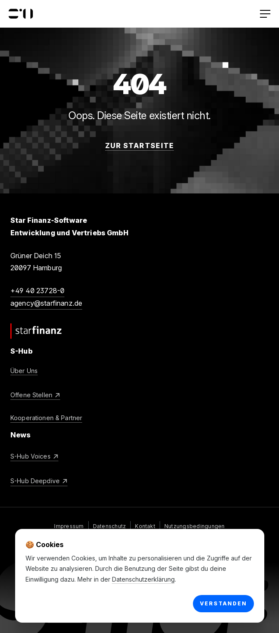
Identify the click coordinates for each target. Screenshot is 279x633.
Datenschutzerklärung (143, 579)
